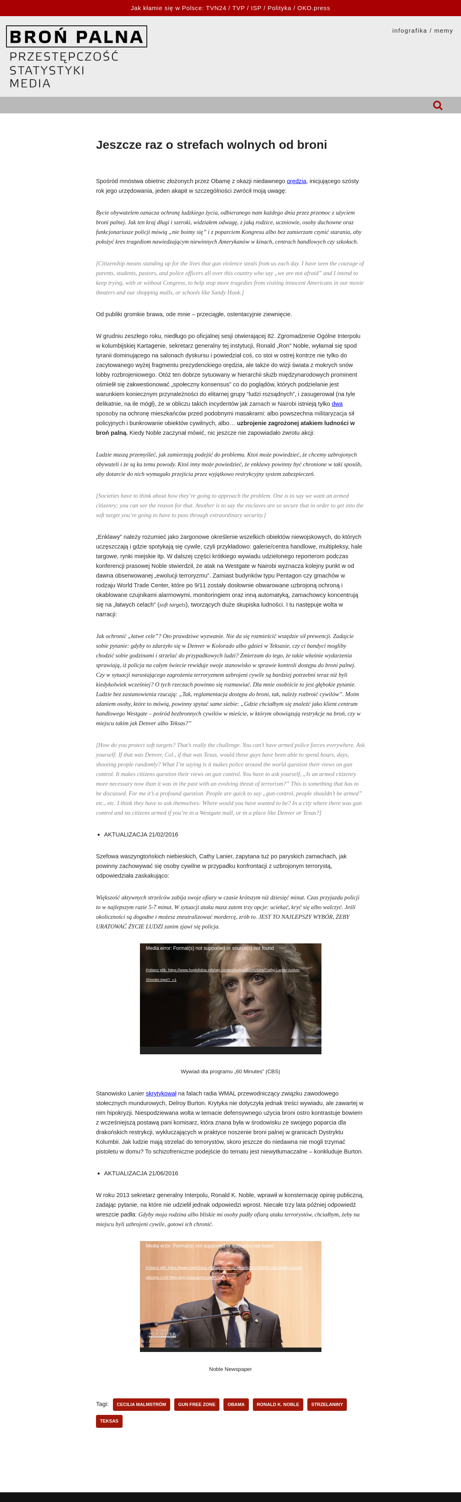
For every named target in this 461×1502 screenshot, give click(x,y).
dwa (337, 404)
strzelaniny (327, 1404)
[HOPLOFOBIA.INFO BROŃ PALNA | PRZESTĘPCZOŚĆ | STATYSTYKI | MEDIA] (76, 56)
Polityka (279, 7)
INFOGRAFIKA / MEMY (422, 30)
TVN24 (216, 7)
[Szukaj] (438, 105)
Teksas (109, 1421)
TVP (238, 7)
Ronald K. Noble (278, 1404)
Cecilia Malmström (141, 1404)
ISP (256, 7)
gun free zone (197, 1404)
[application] (230, 998)
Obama (236, 1404)
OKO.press (313, 7)
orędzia (296, 181)
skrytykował (161, 1093)
